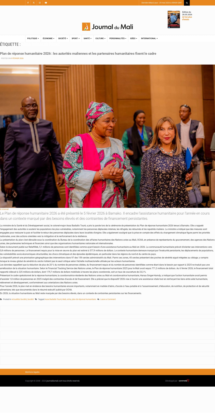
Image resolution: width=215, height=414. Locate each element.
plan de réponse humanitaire (84, 299)
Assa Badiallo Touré (53, 299)
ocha (69, 299)
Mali (64, 299)
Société (63, 38)
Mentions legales (32, 372)
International (149, 38)
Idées (133, 38)
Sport (76, 38)
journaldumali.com (54, 381)
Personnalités (117, 38)
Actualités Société (19, 299)
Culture (100, 38)
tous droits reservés (71, 381)
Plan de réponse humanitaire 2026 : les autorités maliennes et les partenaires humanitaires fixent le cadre (81, 53)
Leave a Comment (108, 299)
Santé (87, 38)
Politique (33, 38)
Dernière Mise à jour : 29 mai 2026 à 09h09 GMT (161, 3)
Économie (48, 38)
